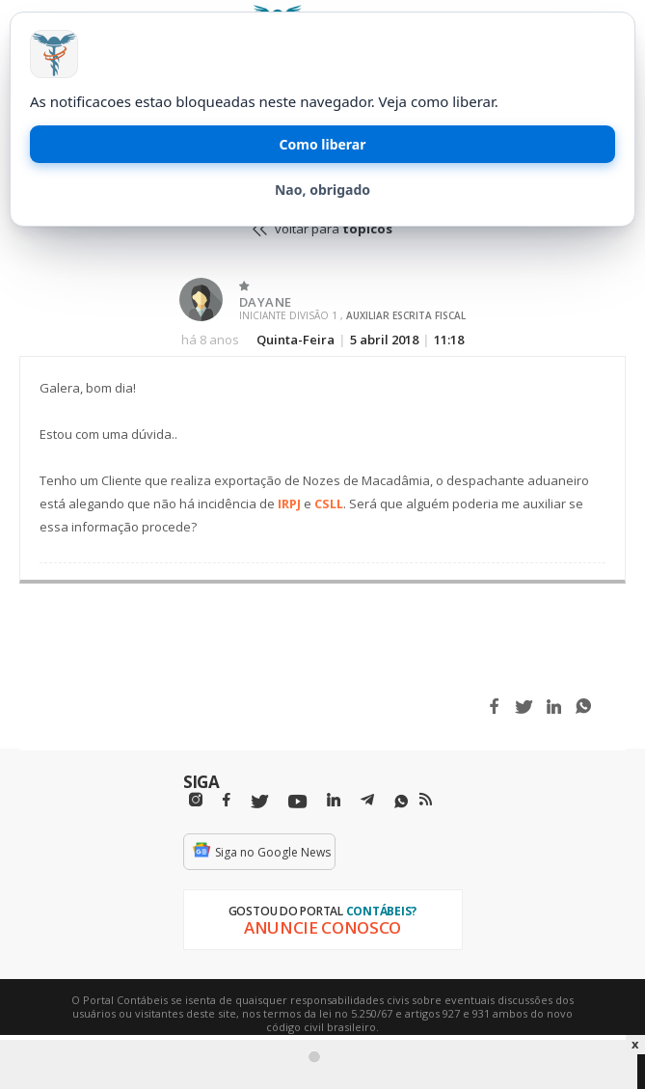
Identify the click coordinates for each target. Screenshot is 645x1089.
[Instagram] (195, 800)
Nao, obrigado (322, 189)
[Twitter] (259, 802)
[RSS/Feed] (426, 799)
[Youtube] (297, 802)
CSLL (328, 503)
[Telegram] (367, 802)
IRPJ (289, 503)
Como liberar (323, 144)
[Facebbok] (226, 800)
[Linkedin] (333, 800)
